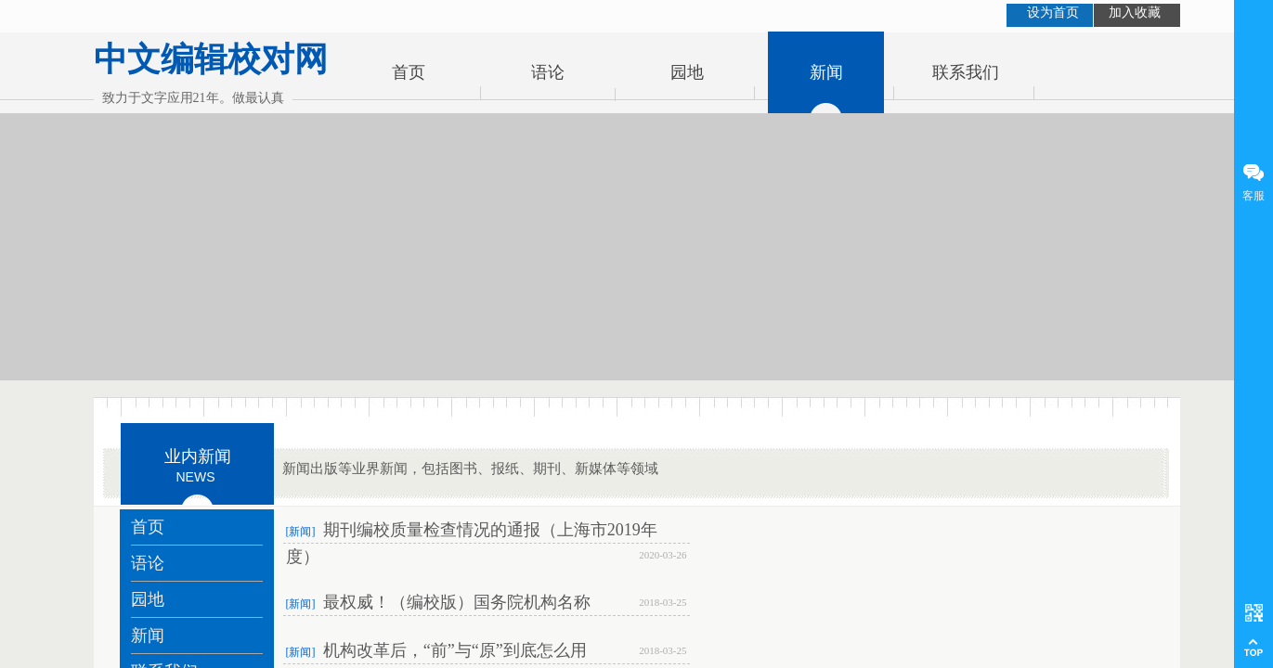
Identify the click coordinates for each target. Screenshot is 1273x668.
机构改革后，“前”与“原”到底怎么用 (455, 650)
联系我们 (965, 72)
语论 (548, 72)
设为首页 (1053, 12)
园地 (687, 72)
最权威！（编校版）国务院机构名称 (457, 602)
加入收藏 (1135, 12)
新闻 (826, 72)
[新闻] (301, 531)
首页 (408, 72)
